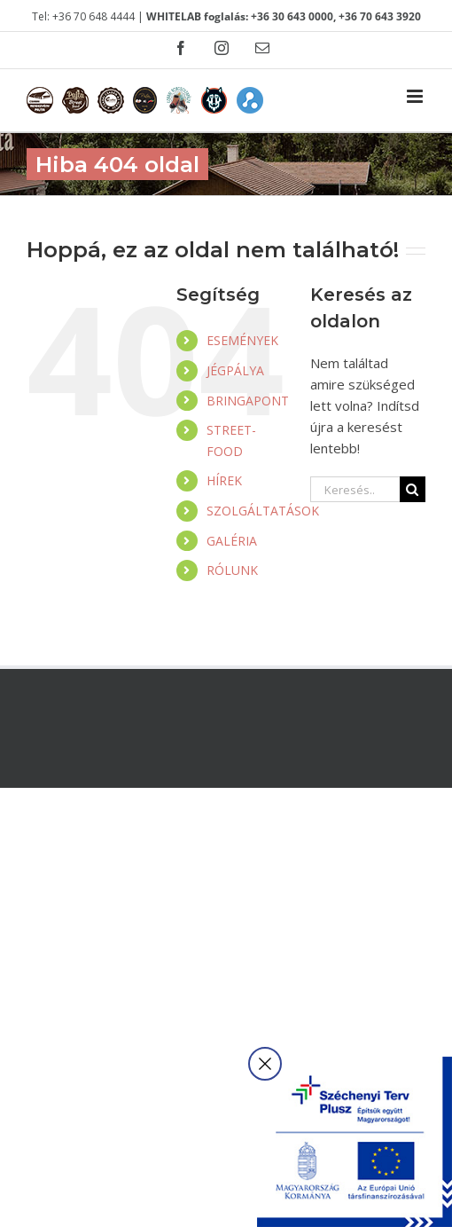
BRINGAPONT (248, 400)
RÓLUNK (232, 570)
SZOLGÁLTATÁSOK (263, 510)
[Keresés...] (355, 489)
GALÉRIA (232, 540)
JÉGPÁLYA (235, 370)
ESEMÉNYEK (242, 340)
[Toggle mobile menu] (416, 96)
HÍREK (224, 480)
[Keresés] (412, 489)
